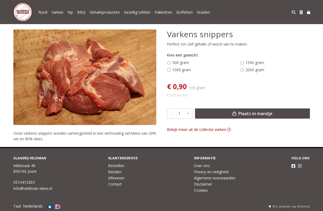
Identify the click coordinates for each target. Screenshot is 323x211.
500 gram (180, 62)
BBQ (81, 12)
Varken (57, 12)
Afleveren (116, 177)
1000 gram (181, 69)
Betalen (115, 171)
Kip (70, 12)
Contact (115, 184)
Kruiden (203, 12)
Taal (17, 206)
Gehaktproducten (105, 12)
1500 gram (255, 62)
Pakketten (163, 12)
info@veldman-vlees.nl (32, 188)
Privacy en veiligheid (211, 171)
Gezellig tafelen (137, 12)
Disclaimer (203, 184)
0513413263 (24, 182)
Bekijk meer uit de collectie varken (199, 129)
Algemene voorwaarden (214, 177)
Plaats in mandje (252, 113)
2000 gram (255, 69)
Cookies (201, 190)
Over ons (202, 165)
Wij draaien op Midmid (289, 206)
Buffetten (184, 12)
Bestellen (116, 165)
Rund (42, 12)
